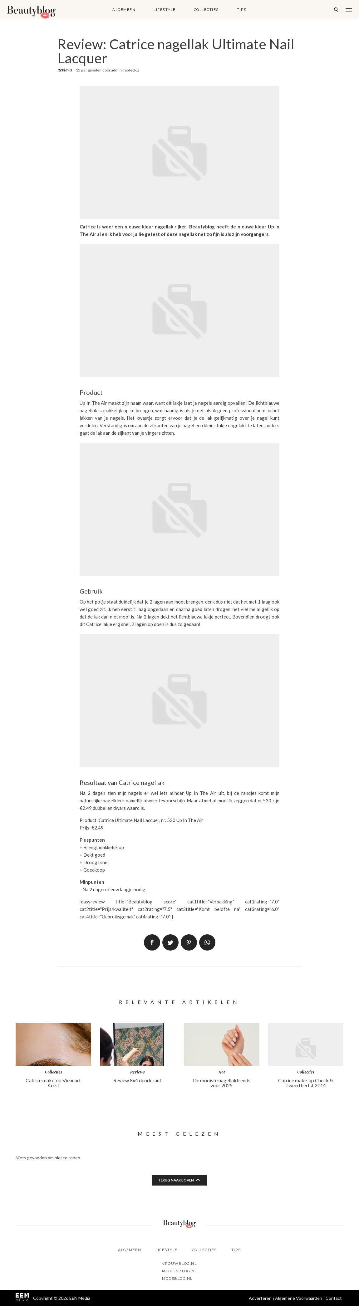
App (207, 942)
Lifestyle (165, 9)
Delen (152, 942)
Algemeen (123, 9)
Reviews (64, 70)
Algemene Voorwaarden (298, 1298)
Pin (189, 942)
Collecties (206, 9)
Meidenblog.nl (179, 1271)
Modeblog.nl (177, 1278)
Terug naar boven (176, 1180)
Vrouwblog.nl (179, 1263)
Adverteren (260, 1298)
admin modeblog (125, 70)
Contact (334, 1298)
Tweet (170, 942)
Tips (242, 9)
